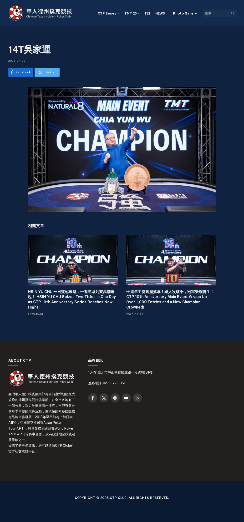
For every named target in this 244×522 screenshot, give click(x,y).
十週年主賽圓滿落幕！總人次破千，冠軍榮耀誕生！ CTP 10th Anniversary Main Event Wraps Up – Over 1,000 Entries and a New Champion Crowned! (170, 299)
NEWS (160, 12)
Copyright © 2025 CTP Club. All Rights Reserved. (122, 498)
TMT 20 (130, 12)
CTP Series (107, 12)
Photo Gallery (185, 12)
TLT (147, 12)
